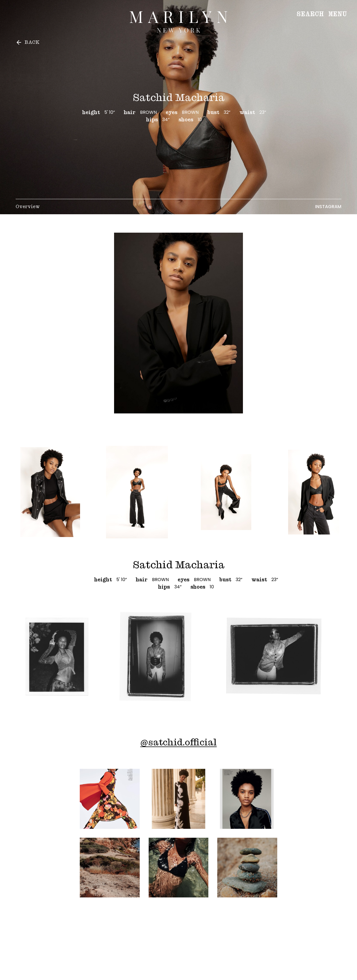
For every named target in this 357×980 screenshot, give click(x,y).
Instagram (328, 206)
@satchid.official (178, 742)
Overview (28, 206)
